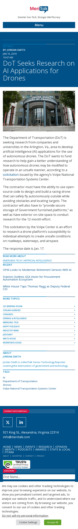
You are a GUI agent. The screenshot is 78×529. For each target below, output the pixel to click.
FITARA (9, 452)
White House (9, 338)
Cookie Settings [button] (28, 522)
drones (7, 385)
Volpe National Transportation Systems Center (29, 388)
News (18, 447)
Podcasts (25, 449)
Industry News (11, 330)
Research (45, 447)
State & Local (60, 449)
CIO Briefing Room (12, 306)
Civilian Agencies (12, 310)
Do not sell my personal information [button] (25, 515)
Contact (29, 456)
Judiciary (8, 334)
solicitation (11, 174)
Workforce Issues (12, 342)
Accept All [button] (52, 522)
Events (30, 447)
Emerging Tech (12, 260)
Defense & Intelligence (15, 318)
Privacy (40, 456)
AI (4, 377)
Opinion (61, 447)
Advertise (17, 456)
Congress (8, 314)
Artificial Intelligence (38, 260)
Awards (41, 449)
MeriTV (9, 449)
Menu (39, 25)
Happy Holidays (11, 326)
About (6, 456)
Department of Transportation (20, 381)
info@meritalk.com (16, 437)
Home (7, 447)
